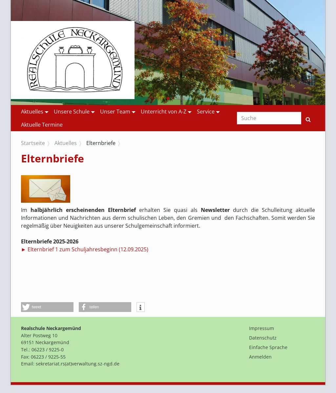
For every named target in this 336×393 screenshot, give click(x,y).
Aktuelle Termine (42, 124)
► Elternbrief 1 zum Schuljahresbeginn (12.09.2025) (84, 249)
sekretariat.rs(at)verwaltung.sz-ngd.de (77, 364)
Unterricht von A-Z (163, 111)
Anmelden (260, 357)
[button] (152, 98)
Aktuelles (32, 111)
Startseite (33, 143)
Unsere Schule (72, 111)
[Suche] (269, 118)
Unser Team (115, 111)
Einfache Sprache (268, 347)
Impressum (261, 328)
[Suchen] (308, 118)
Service (206, 111)
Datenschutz (263, 338)
